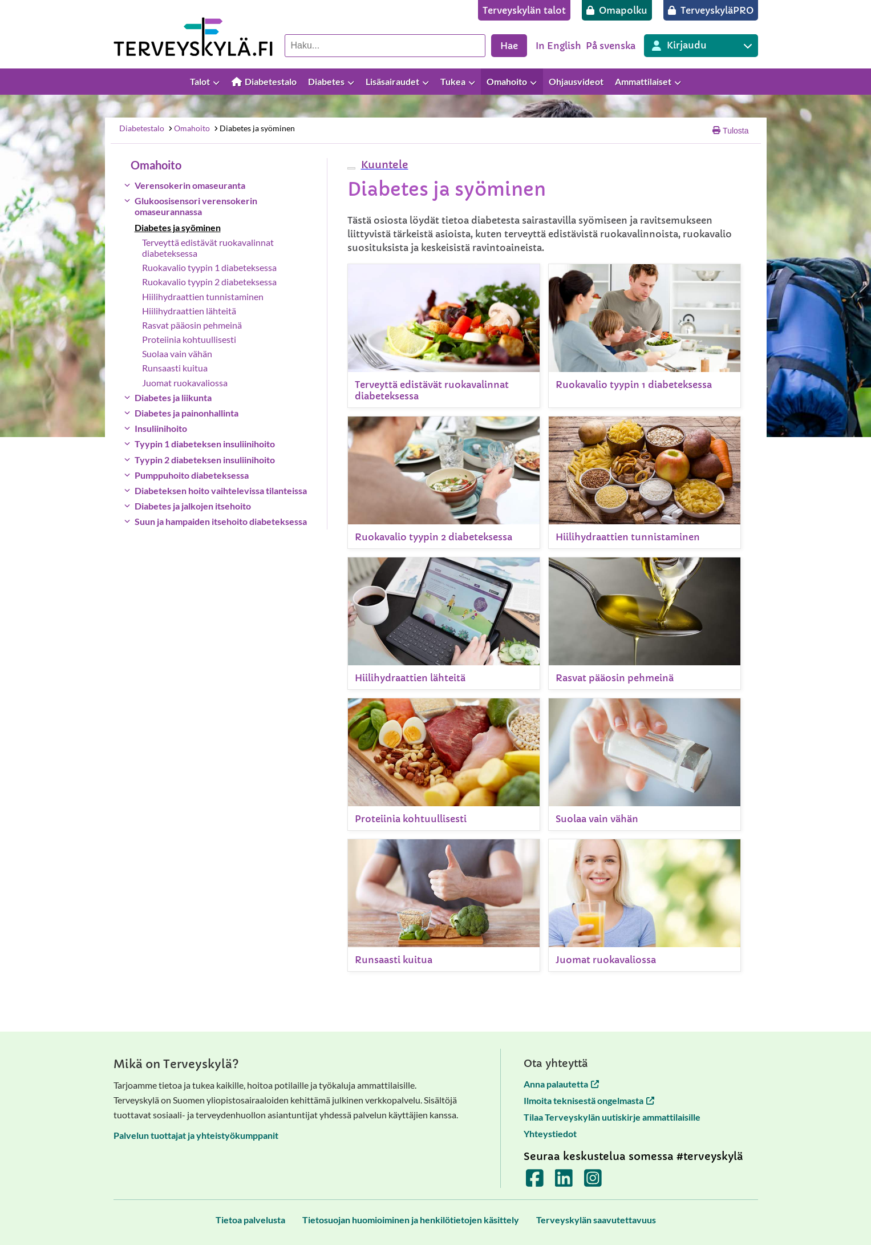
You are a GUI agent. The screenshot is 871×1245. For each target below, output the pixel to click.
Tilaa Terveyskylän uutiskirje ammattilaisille (612, 1116)
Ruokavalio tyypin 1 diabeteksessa (209, 267)
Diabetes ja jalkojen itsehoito (193, 505)
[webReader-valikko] (351, 168)
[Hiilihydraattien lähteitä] (443, 623)
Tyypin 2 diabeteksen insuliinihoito (205, 459)
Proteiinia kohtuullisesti (189, 339)
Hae (509, 45)
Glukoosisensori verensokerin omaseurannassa (196, 206)
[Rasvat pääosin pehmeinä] (644, 623)
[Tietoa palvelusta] (250, 1219)
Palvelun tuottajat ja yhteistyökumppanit (196, 1135)
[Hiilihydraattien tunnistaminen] (644, 482)
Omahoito (188, 128)
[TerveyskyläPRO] (710, 10)
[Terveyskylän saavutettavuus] (596, 1219)
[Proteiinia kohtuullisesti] (443, 764)
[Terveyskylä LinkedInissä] (564, 1182)
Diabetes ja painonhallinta (186, 412)
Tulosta (730, 130)
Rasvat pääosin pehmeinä (192, 325)
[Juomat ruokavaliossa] (644, 905)
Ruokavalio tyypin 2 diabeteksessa (209, 281)
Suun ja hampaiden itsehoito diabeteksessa (221, 521)
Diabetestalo (141, 128)
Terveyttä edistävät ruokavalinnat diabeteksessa (208, 247)
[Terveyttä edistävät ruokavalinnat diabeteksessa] (443, 336)
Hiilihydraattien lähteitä (189, 310)
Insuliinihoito (161, 428)
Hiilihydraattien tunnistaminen (203, 296)
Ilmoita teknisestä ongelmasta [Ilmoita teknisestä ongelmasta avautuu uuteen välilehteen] (589, 1100)
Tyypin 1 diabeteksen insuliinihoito (205, 443)
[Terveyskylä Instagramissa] (593, 1182)
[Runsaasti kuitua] (443, 905)
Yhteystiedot (550, 1133)
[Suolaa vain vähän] (644, 764)
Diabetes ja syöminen (254, 128)
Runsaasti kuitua (175, 367)
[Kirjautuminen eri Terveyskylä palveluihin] (701, 45)
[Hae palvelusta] (385, 45)
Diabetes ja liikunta (173, 397)
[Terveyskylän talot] (524, 10)
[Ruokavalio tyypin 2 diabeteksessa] (443, 482)
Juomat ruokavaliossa (185, 382)
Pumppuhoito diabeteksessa (192, 475)
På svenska (610, 45)
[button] (383, 164)
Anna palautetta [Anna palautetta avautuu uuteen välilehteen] (561, 1083)
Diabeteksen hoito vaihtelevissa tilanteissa (221, 490)
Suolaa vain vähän (177, 353)
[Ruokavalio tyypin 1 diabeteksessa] (644, 336)
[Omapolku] (617, 10)
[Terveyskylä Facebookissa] (535, 1182)
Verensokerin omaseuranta (190, 185)
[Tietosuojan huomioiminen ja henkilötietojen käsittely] (410, 1219)
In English (558, 45)
